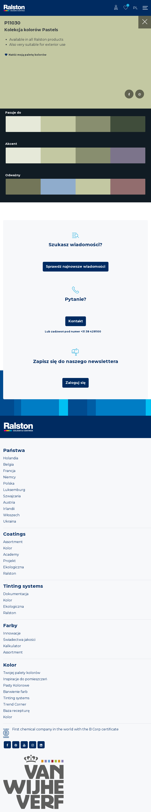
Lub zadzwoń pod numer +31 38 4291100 (73, 331)
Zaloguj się (75, 383)
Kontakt (75, 321)
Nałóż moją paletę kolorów (27, 54)
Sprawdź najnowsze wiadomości (75, 267)
